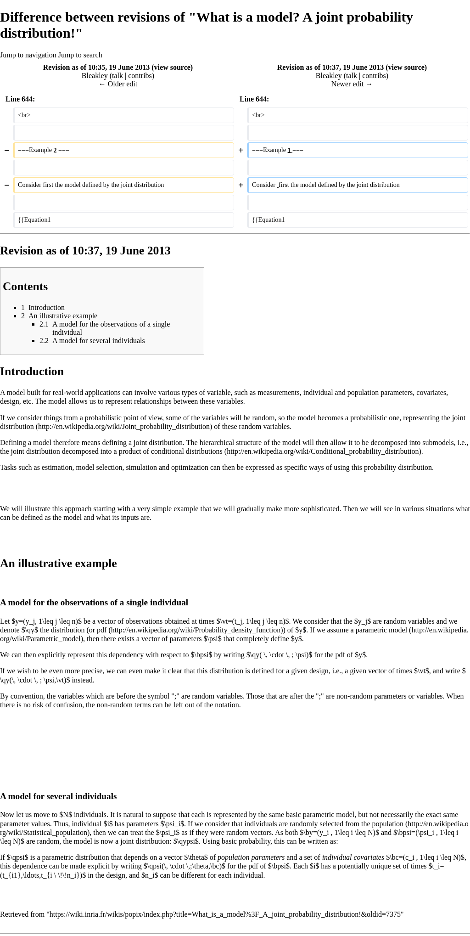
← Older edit (118, 84)
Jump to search (80, 55)
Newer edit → (352, 84)
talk (117, 75)
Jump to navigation (28, 55)
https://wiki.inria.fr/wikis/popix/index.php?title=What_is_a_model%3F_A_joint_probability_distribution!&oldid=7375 (225, 914)
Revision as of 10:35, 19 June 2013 (96, 67)
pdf (101, 630)
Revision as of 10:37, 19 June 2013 (330, 67)
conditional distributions (187, 451)
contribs (140, 75)
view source (172, 67)
